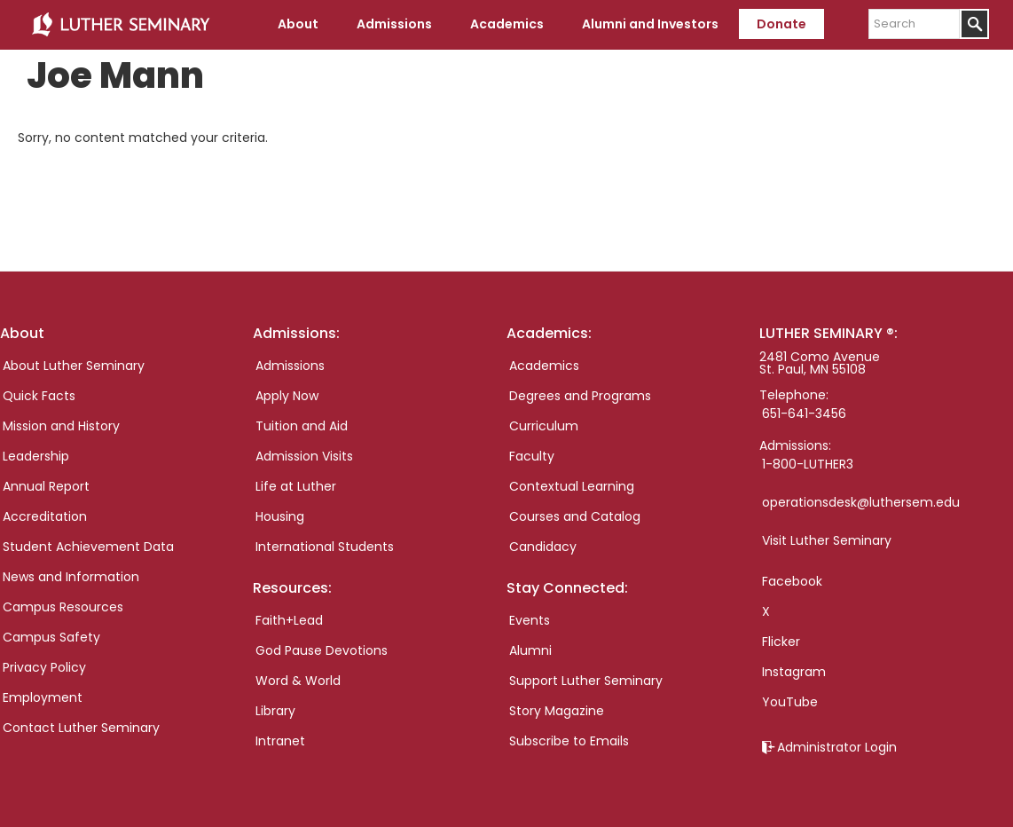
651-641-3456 (804, 413)
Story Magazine (556, 711)
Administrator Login (837, 747)
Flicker (781, 641)
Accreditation (45, 516)
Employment (42, 697)
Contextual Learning (571, 486)
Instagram (794, 672)
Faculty (531, 456)
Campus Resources (63, 607)
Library (275, 711)
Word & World (298, 680)
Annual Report (46, 486)
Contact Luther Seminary (81, 727)
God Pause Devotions (321, 650)
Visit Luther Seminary (826, 540)
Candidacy (543, 546)
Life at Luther (295, 486)
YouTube (790, 702)
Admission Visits (304, 456)
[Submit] (974, 24)
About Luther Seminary (74, 365)
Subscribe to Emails (569, 741)
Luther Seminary (121, 25)
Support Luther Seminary (586, 680)
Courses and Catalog (574, 516)
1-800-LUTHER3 (807, 464)
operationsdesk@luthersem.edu (861, 502)
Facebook (792, 581)
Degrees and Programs (580, 396)
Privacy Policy (44, 667)
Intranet (280, 741)
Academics (544, 365)
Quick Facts (39, 396)
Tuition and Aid (301, 426)
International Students (324, 546)
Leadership (36, 456)
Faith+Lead (289, 620)
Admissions (290, 365)
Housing (279, 516)
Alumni (530, 650)
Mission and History (61, 426)
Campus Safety (51, 637)
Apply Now (286, 396)
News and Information (71, 577)
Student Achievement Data (88, 546)
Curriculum (543, 426)
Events (529, 620)
